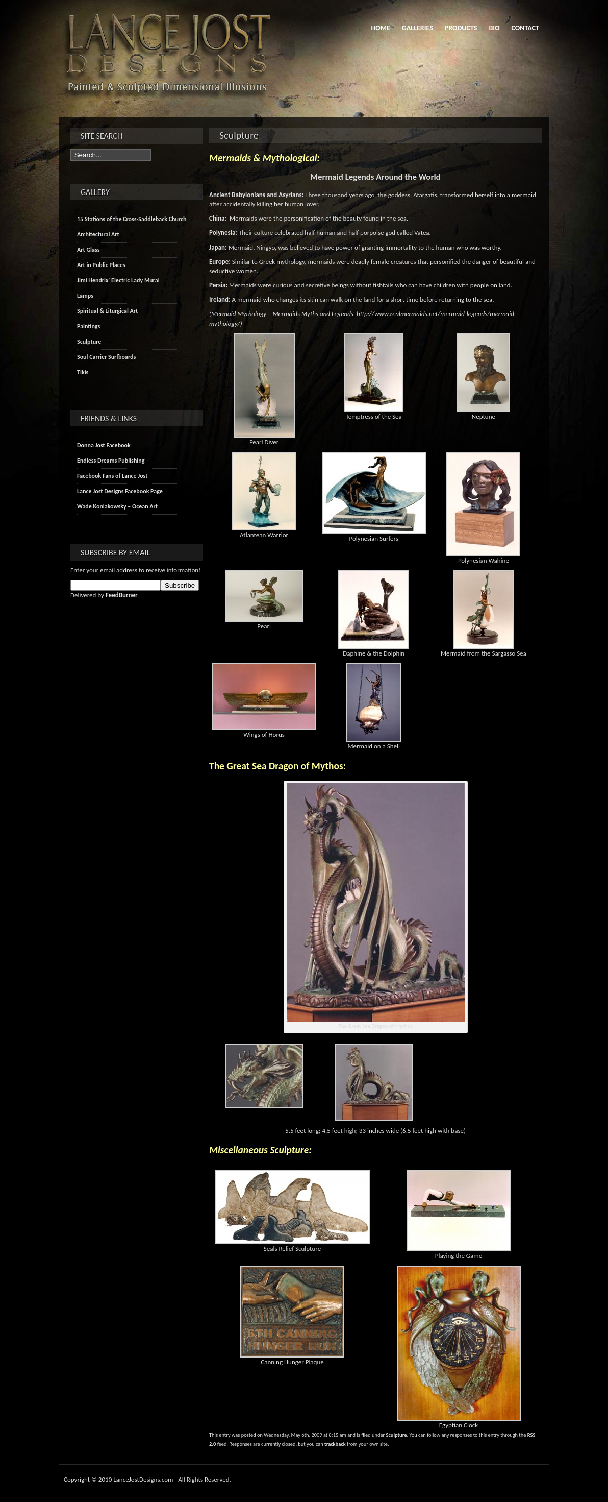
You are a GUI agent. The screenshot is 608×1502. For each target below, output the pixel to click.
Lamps (85, 295)
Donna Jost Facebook (104, 445)
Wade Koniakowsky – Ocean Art (117, 506)
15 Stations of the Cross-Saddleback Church (131, 219)
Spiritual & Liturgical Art (107, 310)
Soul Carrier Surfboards (106, 356)
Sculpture (396, 1435)
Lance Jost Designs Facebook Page (120, 491)
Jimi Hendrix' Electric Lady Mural (118, 280)
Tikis (82, 372)
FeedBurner (122, 595)
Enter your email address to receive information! (135, 570)
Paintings (88, 326)
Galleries (417, 27)
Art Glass (88, 249)
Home (380, 27)
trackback (335, 1444)
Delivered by (104, 595)
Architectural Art (98, 234)
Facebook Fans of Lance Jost (112, 475)
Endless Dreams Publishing (110, 460)
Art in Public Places (101, 265)
